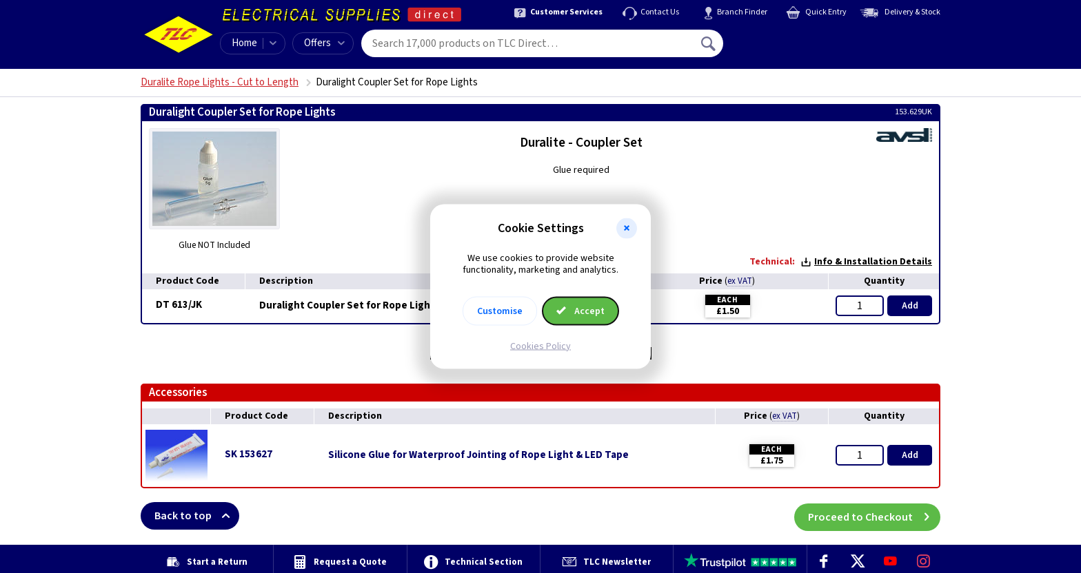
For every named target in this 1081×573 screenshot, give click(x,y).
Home (244, 43)
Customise (500, 310)
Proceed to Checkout (874, 516)
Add (910, 306)
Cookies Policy (540, 346)
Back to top (196, 516)
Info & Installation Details (866, 262)
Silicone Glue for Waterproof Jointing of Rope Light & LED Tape (478, 455)
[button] (626, 228)
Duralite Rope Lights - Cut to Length (220, 82)
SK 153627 (248, 454)
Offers (324, 43)
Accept (580, 310)
